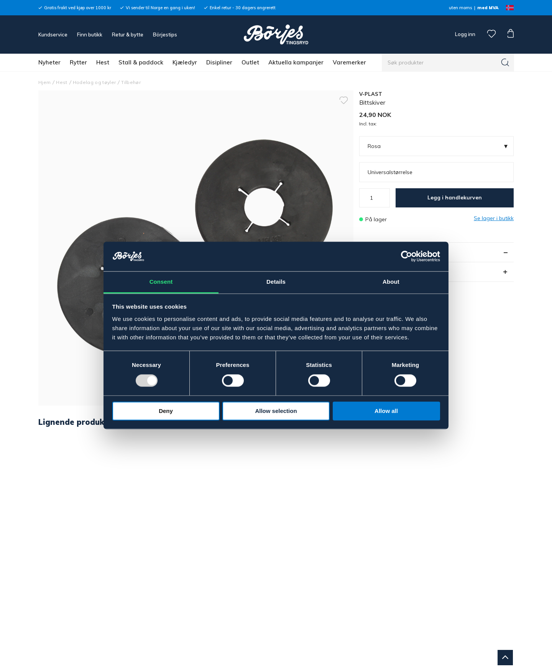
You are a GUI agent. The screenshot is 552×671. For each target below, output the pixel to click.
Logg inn (464, 34)
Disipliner (219, 62)
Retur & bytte (127, 34)
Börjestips (165, 34)
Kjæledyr (184, 62)
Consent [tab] (161, 281)
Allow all (386, 411)
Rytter (78, 62)
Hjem (44, 82)
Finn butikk (89, 34)
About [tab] (391, 281)
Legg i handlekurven (454, 197)
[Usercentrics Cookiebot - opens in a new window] (406, 256)
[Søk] (505, 62)
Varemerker (349, 62)
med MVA (487, 7)
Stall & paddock (140, 62)
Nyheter (49, 62)
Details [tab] (276, 281)
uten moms (460, 7)
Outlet (250, 62)
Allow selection (276, 411)
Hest (102, 62)
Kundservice (52, 34)
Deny (166, 411)
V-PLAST (371, 94)
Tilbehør (131, 82)
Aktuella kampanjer (296, 62)
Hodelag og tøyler (94, 82)
